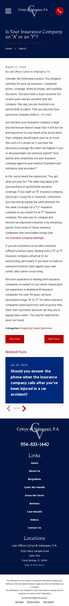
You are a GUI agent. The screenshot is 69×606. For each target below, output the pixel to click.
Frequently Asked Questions (36, 328)
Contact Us (34, 528)
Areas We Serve (34, 496)
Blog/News (34, 479)
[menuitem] (19, 602)
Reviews (35, 504)
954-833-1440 (35, 444)
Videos (34, 520)
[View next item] (24, 408)
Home (34, 463)
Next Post (54, 339)
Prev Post (14, 339)
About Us (34, 471)
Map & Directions (34, 565)
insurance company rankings (26, 238)
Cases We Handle (34, 487)
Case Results (34, 512)
